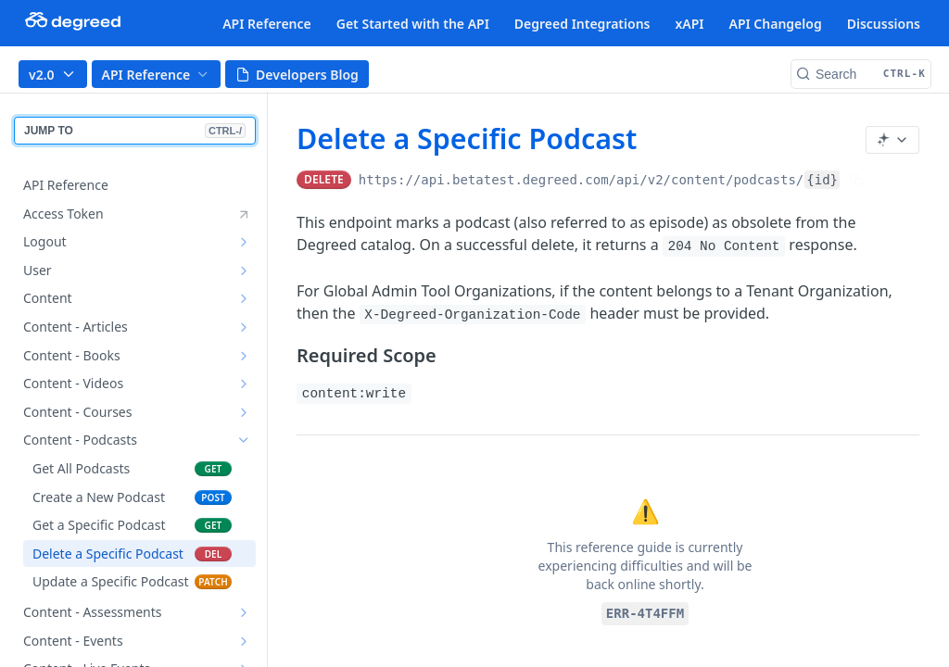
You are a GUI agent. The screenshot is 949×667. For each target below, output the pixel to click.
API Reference (266, 23)
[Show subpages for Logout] (243, 241)
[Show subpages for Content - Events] (243, 641)
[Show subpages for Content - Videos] (243, 383)
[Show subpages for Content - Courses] (243, 412)
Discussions (883, 23)
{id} (822, 179)
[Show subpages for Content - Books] (243, 355)
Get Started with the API (412, 23)
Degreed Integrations (582, 23)
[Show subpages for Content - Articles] (243, 327)
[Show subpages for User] (243, 270)
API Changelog (775, 23)
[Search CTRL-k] (860, 74)
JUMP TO (135, 130)
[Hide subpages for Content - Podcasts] (243, 440)
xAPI (689, 23)
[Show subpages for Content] (243, 298)
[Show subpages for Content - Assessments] (243, 612)
